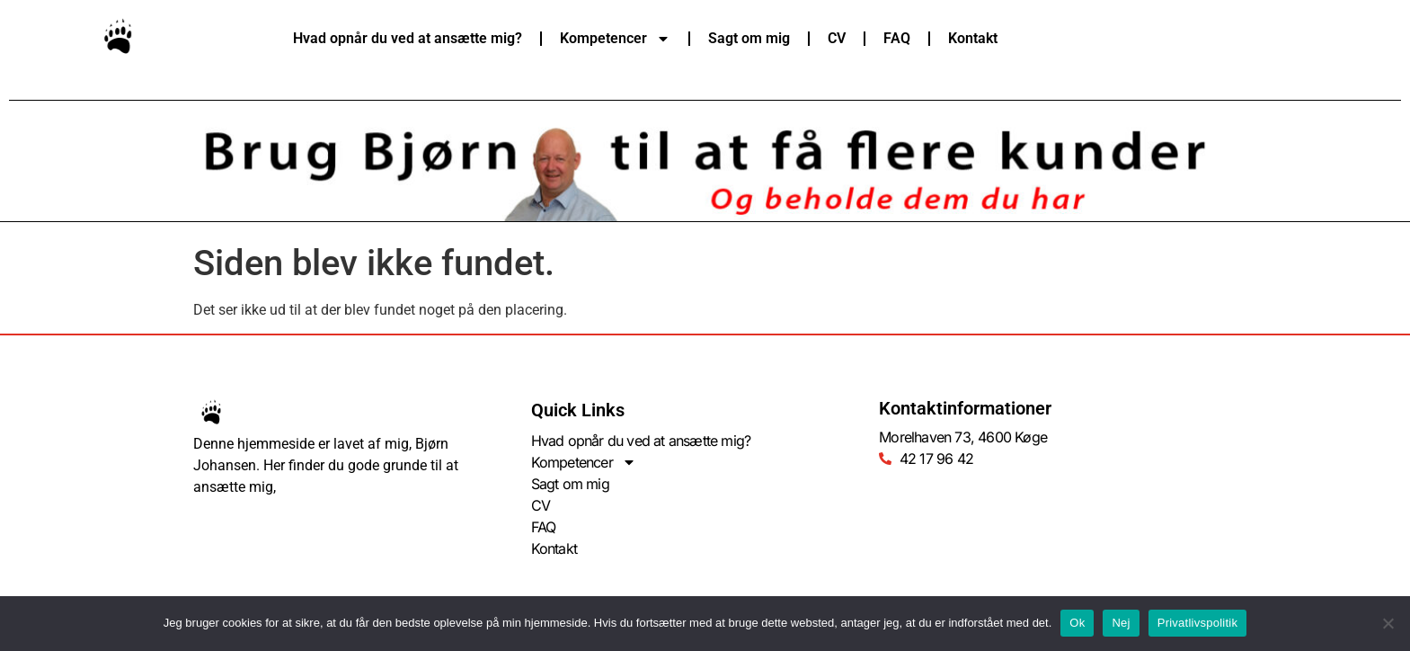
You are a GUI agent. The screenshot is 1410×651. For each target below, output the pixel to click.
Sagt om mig (749, 38)
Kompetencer (615, 38)
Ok (1077, 622)
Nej (1121, 622)
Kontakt (973, 38)
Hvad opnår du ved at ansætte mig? (407, 38)
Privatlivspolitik (1197, 622)
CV (837, 38)
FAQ (896, 38)
